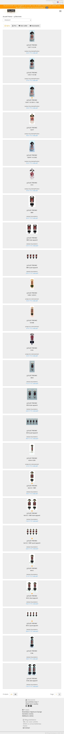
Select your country (32, 704)
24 (11, 694)
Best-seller (23, 26)
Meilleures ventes (28, 716)
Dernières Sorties (27, 714)
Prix (14, 26)
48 (15, 694)
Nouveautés (34, 26)
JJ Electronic (18, 16)
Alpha (7, 26)
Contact (26, 728)
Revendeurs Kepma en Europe (32, 712)
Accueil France (7, 16)
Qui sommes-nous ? (32, 702)
